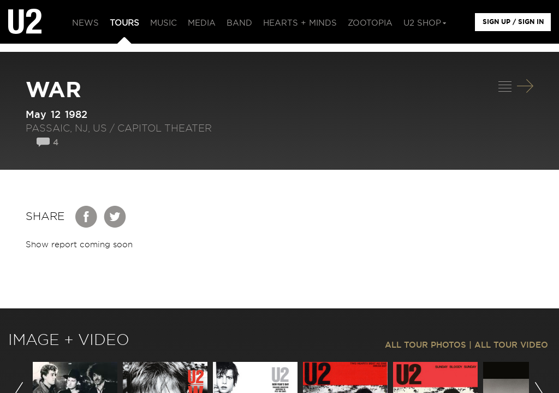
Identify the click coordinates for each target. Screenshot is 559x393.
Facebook (86, 216)
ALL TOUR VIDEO (511, 345)
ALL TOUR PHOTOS (425, 345)
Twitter (115, 216)
